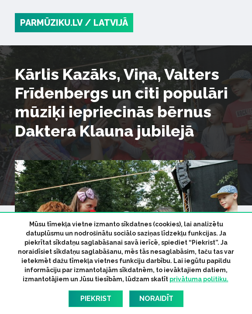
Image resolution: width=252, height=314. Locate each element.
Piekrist (95, 298)
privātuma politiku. (198, 279)
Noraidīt (156, 298)
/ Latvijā (106, 22)
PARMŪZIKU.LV (51, 22)
